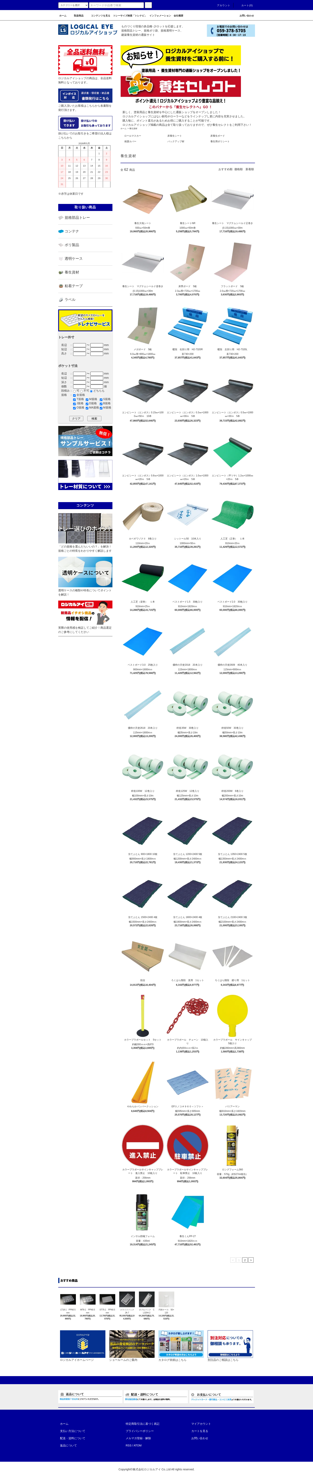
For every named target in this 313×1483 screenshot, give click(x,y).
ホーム (123, 128)
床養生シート (174, 135)
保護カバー (130, 141)
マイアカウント (201, 1423)
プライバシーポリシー (140, 1431)
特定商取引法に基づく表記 (142, 1423)
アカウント (221, 5)
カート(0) (245, 5)
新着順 (250, 169)
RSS (129, 1445)
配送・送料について (72, 1438)
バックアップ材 (175, 141)
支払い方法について (72, 1431)
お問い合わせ (199, 1438)
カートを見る (199, 1431)
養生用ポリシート (220, 141)
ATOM (138, 1445)
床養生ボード (217, 135)
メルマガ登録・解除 (138, 1438)
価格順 (238, 169)
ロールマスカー (132, 135)
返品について (68, 1445)
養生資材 (133, 128)
